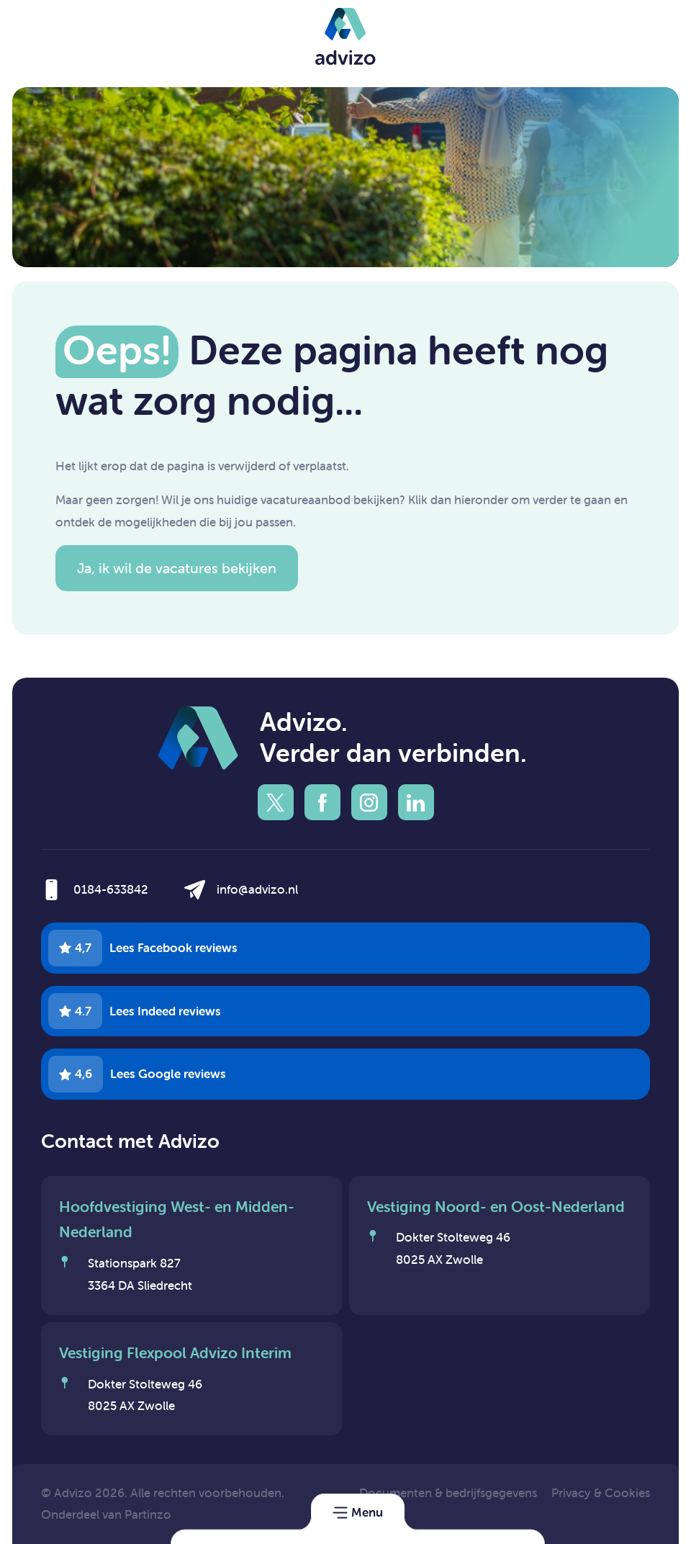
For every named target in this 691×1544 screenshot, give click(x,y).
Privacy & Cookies (600, 1493)
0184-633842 (110, 889)
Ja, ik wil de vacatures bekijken (176, 568)
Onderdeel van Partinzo (106, 1514)
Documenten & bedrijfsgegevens (448, 1493)
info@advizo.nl (257, 889)
